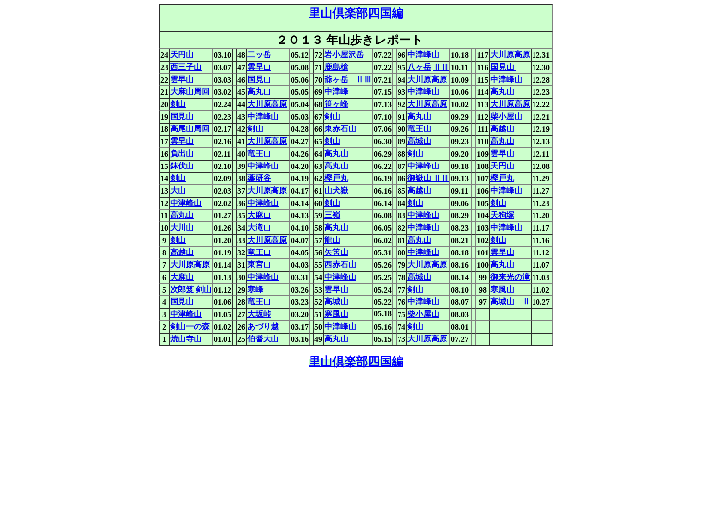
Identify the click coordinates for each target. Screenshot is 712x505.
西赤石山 (340, 264)
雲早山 (259, 67)
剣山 (178, 104)
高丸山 (502, 91)
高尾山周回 (190, 129)
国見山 (503, 67)
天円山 (182, 54)
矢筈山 (336, 252)
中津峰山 (423, 54)
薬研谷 (259, 178)
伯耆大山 (263, 339)
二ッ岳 (259, 54)
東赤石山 (340, 129)
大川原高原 (510, 54)
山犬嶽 (336, 190)
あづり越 (263, 326)
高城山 (419, 141)
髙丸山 (259, 91)
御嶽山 (420, 178)
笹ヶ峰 (336, 104)
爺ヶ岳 (336, 79)
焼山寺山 (186, 339)
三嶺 (332, 215)
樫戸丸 (336, 178)
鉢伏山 (182, 166)
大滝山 (259, 227)
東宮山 (259, 264)
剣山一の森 (190, 326)
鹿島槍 (336, 67)
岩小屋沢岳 (344, 54)
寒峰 (255, 289)
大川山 (182, 227)
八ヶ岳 (419, 67)
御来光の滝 (510, 277)
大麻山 (259, 215)
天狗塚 (502, 215)
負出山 (182, 153)
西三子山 (186, 67)
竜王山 (419, 129)
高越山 (502, 129)
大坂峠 (259, 314)
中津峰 (336, 91)
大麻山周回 (190, 91)
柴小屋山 (506, 116)
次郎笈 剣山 (191, 289)
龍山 (332, 240)
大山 (178, 190)
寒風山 (502, 289)
